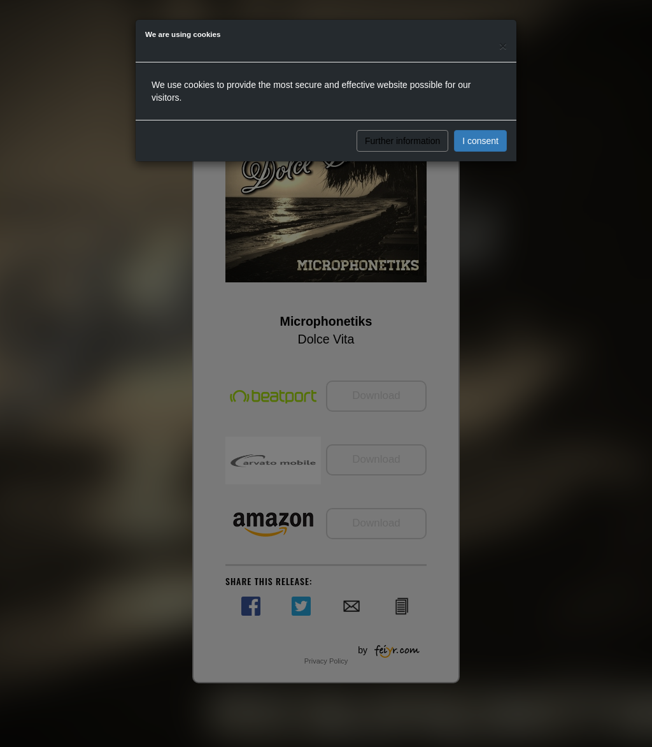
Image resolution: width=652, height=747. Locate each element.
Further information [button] (402, 141)
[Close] (503, 45)
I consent (480, 141)
